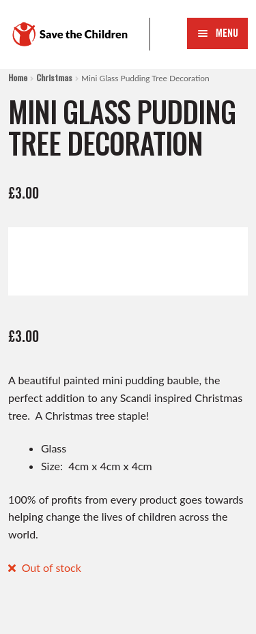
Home (17, 77)
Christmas (54, 77)
